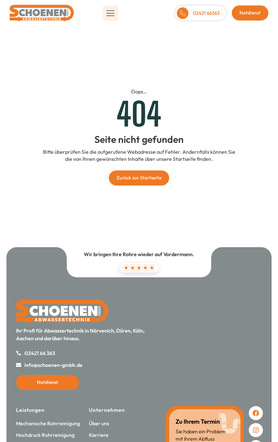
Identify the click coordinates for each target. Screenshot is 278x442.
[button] (110, 13)
